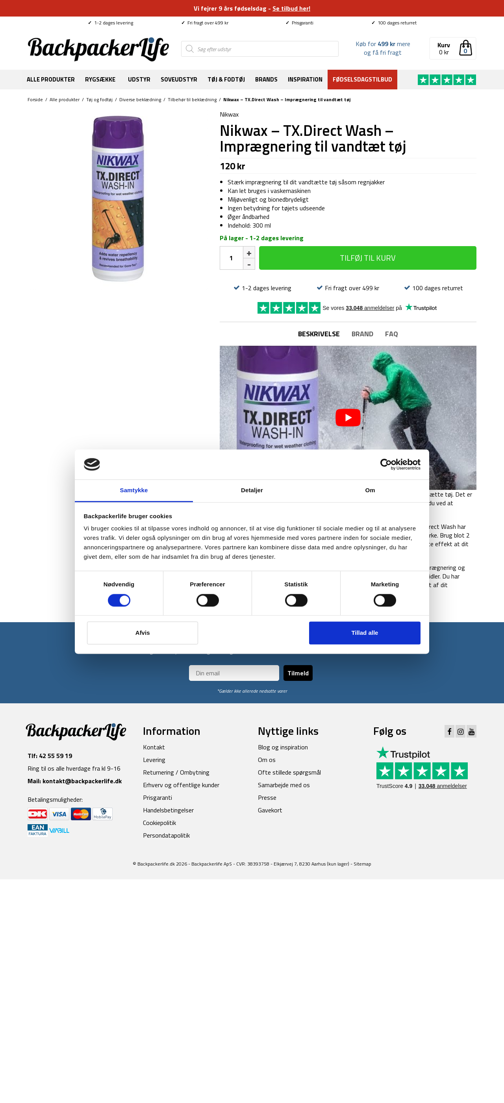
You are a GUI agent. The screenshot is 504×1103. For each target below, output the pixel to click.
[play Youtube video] (348, 418)
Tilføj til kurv (368, 258)
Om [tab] (370, 490)
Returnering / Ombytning (176, 772)
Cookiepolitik (159, 822)
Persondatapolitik (166, 835)
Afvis (142, 633)
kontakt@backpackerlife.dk (82, 781)
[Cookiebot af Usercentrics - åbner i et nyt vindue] (386, 464)
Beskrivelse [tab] (319, 333)
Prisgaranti (299, 22)
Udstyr (139, 79)
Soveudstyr (179, 79)
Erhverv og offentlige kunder (181, 785)
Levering (154, 759)
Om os (267, 759)
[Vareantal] (231, 258)
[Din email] (234, 673)
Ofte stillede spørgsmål (289, 772)
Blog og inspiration (283, 747)
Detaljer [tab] (252, 490)
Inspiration (305, 79)
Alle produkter (51, 79)
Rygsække (100, 79)
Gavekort (270, 810)
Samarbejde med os (284, 785)
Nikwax (229, 114)
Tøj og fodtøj (99, 99)
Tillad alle (364, 633)
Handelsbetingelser (168, 810)
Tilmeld (298, 673)
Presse (267, 797)
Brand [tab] (362, 333)
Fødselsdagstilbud (362, 79)
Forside (35, 99)
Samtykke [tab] (134, 490)
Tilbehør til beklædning (192, 99)
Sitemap (362, 864)
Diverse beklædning (140, 99)
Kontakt (154, 747)
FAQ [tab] (391, 333)
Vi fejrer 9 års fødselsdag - (252, 8)
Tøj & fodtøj (226, 79)
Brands (266, 79)
